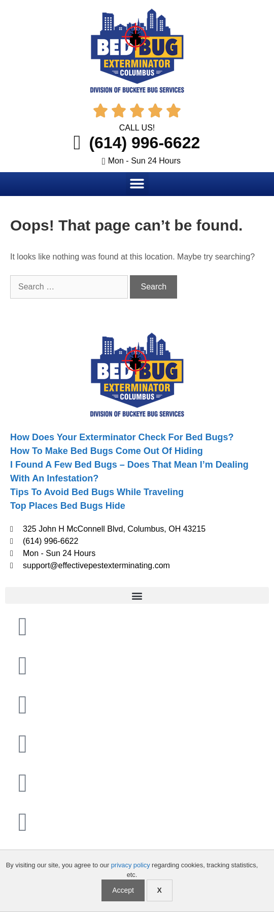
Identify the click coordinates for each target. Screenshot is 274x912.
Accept (123, 890)
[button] (137, 183)
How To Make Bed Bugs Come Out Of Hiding (106, 451)
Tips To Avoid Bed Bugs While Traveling (97, 492)
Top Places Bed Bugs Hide (67, 506)
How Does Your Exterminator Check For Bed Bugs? (121, 437)
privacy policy (130, 865)
